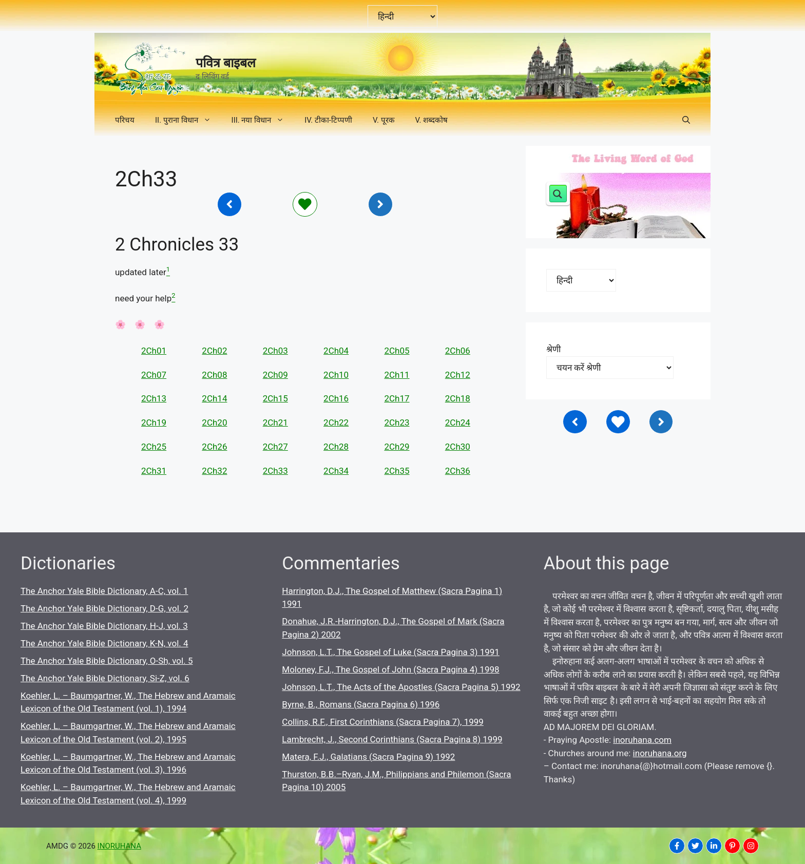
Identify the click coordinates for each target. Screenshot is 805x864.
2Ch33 (275, 471)
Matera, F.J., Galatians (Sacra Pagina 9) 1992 (368, 757)
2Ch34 (336, 471)
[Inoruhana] (229, 204)
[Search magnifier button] (558, 193)
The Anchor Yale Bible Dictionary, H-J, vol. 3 (104, 626)
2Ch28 (336, 446)
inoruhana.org (660, 753)
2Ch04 (336, 350)
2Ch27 (275, 446)
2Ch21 (275, 422)
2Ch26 (214, 446)
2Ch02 (214, 350)
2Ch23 (396, 422)
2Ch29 (396, 446)
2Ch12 (457, 375)
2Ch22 (336, 422)
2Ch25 (153, 446)
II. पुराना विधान (188, 120)
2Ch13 (153, 398)
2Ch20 (214, 422)
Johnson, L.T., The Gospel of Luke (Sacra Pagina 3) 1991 (391, 652)
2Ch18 (457, 398)
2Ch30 (457, 446)
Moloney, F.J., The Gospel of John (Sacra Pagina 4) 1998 (390, 669)
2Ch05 (396, 350)
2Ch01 (153, 350)
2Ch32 (214, 471)
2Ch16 (336, 398)
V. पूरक (384, 120)
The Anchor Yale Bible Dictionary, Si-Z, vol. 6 (105, 678)
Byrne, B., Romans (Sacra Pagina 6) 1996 (360, 704)
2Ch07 (153, 375)
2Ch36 (457, 471)
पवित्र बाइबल (226, 62)
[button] (686, 120)
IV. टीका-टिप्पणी (328, 120)
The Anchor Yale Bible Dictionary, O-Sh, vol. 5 (107, 661)
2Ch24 (457, 422)
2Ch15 (275, 398)
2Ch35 (396, 471)
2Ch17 (396, 398)
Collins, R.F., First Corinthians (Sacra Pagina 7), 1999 (383, 722)
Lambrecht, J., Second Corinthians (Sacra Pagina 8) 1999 (392, 739)
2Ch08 (214, 375)
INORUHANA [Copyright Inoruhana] (119, 846)
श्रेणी (553, 349)
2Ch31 (153, 471)
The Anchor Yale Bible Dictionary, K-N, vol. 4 (104, 643)
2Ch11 (396, 375)
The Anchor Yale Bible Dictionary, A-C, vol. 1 (104, 591)
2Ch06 (457, 350)
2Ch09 (275, 375)
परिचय (125, 120)
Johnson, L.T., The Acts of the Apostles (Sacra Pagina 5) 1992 (401, 687)
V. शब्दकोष (431, 120)
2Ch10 (336, 375)
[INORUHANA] (677, 846)
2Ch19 (153, 422)
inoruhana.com (642, 740)
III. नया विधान (263, 120)
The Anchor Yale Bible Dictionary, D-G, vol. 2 (104, 608)
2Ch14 (214, 398)
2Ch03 (275, 350)
